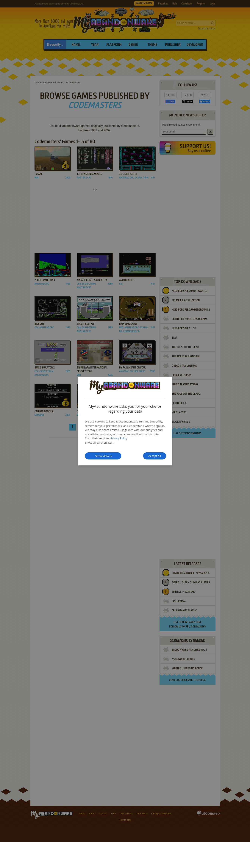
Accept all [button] (147, 456)
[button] (125, 442)
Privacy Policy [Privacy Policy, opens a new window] (119, 437)
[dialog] (125, 421)
